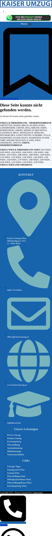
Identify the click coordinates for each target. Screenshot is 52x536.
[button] (26, 24)
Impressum (38, 492)
